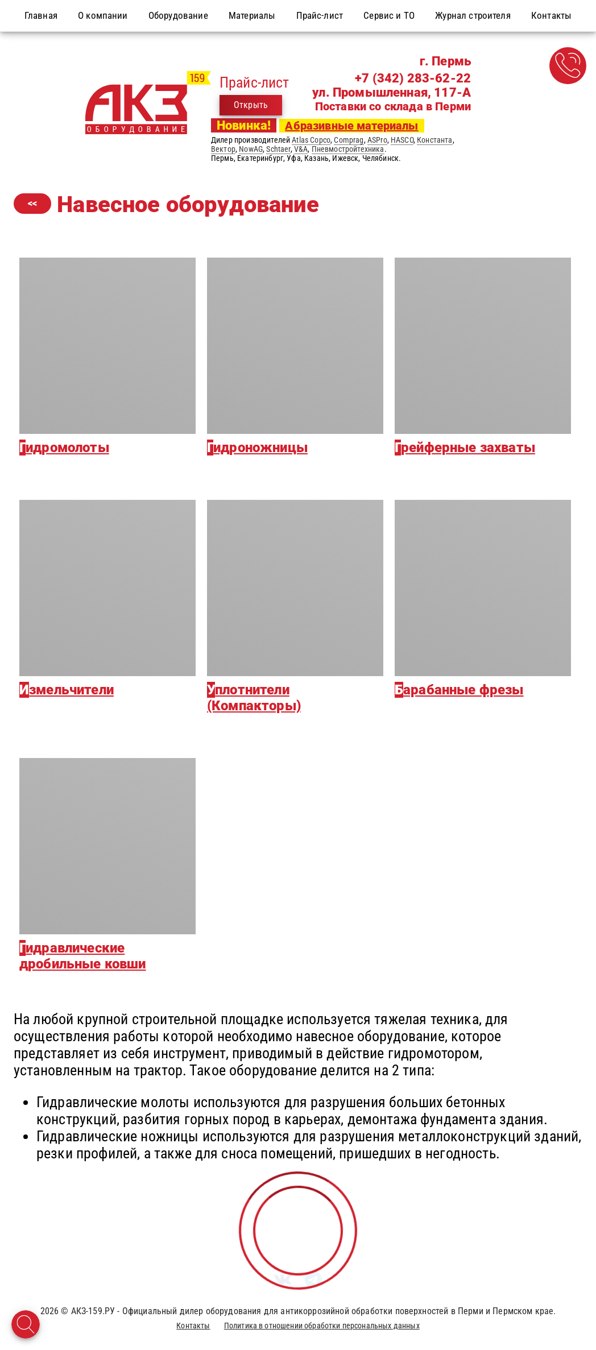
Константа (434, 139)
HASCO (402, 139)
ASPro (377, 139)
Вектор (223, 149)
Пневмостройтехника (348, 149)
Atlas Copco (311, 139)
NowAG (251, 149)
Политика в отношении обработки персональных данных (322, 1325)
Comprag (348, 139)
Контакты (193, 1325)
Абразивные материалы (351, 125)
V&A (301, 149)
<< (32, 203)
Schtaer (278, 149)
